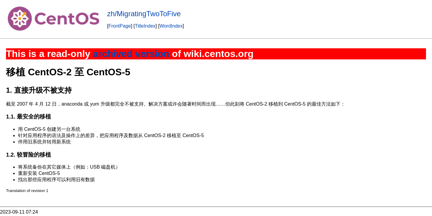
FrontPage (119, 25)
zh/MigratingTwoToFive (144, 14)
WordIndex (171, 25)
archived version (131, 53)
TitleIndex (145, 25)
